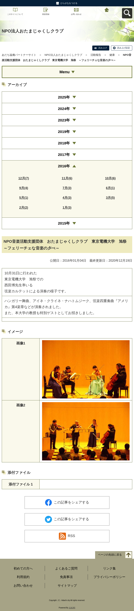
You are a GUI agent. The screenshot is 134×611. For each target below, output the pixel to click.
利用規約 (23, 577)
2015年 (64, 223)
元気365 (72, 608)
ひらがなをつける (68, 3)
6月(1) (110, 188)
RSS (67, 536)
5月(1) (23, 197)
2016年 (64, 166)
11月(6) (67, 178)
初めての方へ (23, 568)
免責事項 (66, 577)
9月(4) (23, 188)
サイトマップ (67, 585)
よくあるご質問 (66, 568)
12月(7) (23, 178)
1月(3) (67, 207)
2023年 (64, 120)
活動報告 (96, 54)
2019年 (64, 132)
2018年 (64, 143)
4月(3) (67, 197)
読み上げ (102, 48)
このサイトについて (15, 14)
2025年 (64, 97)
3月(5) (110, 197)
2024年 (64, 109)
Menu (64, 72)
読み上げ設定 (123, 48)
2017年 (64, 155)
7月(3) (67, 188)
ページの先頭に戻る (110, 554)
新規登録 (45, 14)
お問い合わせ (76, 14)
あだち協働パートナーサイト (19, 54)
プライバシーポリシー (109, 577)
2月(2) (23, 207)
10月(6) (110, 178)
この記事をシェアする (67, 502)
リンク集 (109, 568)
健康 (112, 54)
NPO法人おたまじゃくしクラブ (63, 54)
